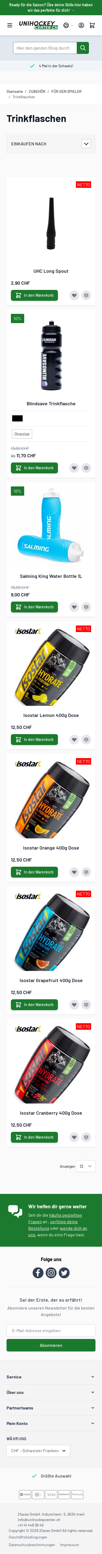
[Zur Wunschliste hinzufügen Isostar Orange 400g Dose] (74, 872)
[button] (51, 1376)
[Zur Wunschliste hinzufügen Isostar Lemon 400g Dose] (74, 739)
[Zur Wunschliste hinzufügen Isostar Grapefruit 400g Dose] (74, 1005)
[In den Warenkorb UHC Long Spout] (34, 295)
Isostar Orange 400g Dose (51, 848)
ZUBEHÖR (37, 91)
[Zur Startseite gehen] (38, 25)
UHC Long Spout (51, 271)
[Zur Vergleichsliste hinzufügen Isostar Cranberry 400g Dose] (86, 1137)
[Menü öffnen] (10, 25)
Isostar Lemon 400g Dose (51, 715)
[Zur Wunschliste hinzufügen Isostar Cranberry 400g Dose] (74, 1137)
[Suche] (83, 48)
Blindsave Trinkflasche (51, 403)
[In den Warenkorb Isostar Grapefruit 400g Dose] (34, 1004)
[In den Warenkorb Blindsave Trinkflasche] (34, 467)
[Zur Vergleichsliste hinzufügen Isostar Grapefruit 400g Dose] (86, 1005)
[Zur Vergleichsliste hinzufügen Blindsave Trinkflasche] (86, 468)
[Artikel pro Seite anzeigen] (85, 1166)
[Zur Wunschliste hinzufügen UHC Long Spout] (74, 295)
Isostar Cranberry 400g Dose (51, 1113)
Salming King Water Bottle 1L (51, 576)
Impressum (69, 1544)
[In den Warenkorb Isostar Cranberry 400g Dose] (34, 1137)
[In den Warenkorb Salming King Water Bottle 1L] (34, 607)
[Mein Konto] (81, 25)
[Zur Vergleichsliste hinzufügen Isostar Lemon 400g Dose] (86, 739)
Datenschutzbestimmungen (32, 1544)
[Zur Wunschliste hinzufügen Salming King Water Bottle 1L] (74, 607)
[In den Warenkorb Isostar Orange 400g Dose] (34, 872)
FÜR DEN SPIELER (66, 91)
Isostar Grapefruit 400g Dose (51, 980)
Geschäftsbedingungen (28, 1537)
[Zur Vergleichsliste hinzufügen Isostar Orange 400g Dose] (86, 872)
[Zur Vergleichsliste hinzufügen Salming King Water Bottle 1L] (86, 607)
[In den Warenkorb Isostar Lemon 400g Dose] (34, 739)
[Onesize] (22, 433)
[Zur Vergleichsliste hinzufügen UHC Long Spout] (86, 295)
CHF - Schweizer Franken (38, 1451)
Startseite (15, 91)
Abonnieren (51, 1345)
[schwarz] (17, 418)
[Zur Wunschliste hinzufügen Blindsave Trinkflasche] (74, 468)
